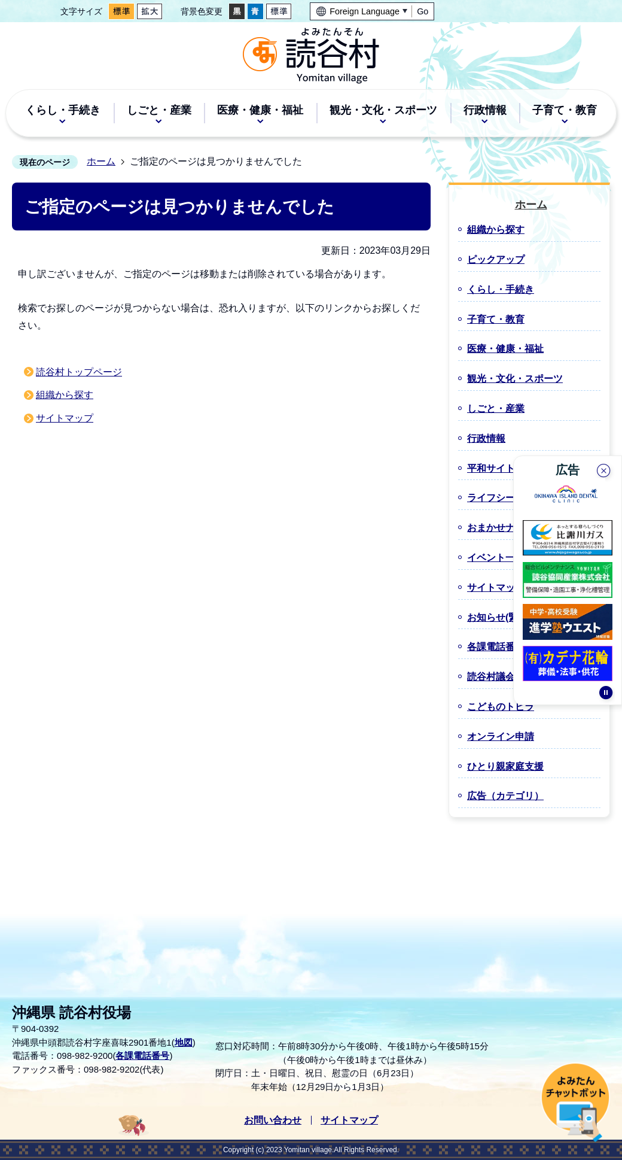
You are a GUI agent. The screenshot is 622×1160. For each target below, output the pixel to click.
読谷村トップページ (79, 372)
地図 (184, 1042)
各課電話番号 (142, 1055)
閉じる (604, 469)
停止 (606, 697)
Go (422, 11)
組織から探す (64, 395)
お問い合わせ (272, 1120)
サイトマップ (64, 418)
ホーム (101, 161)
